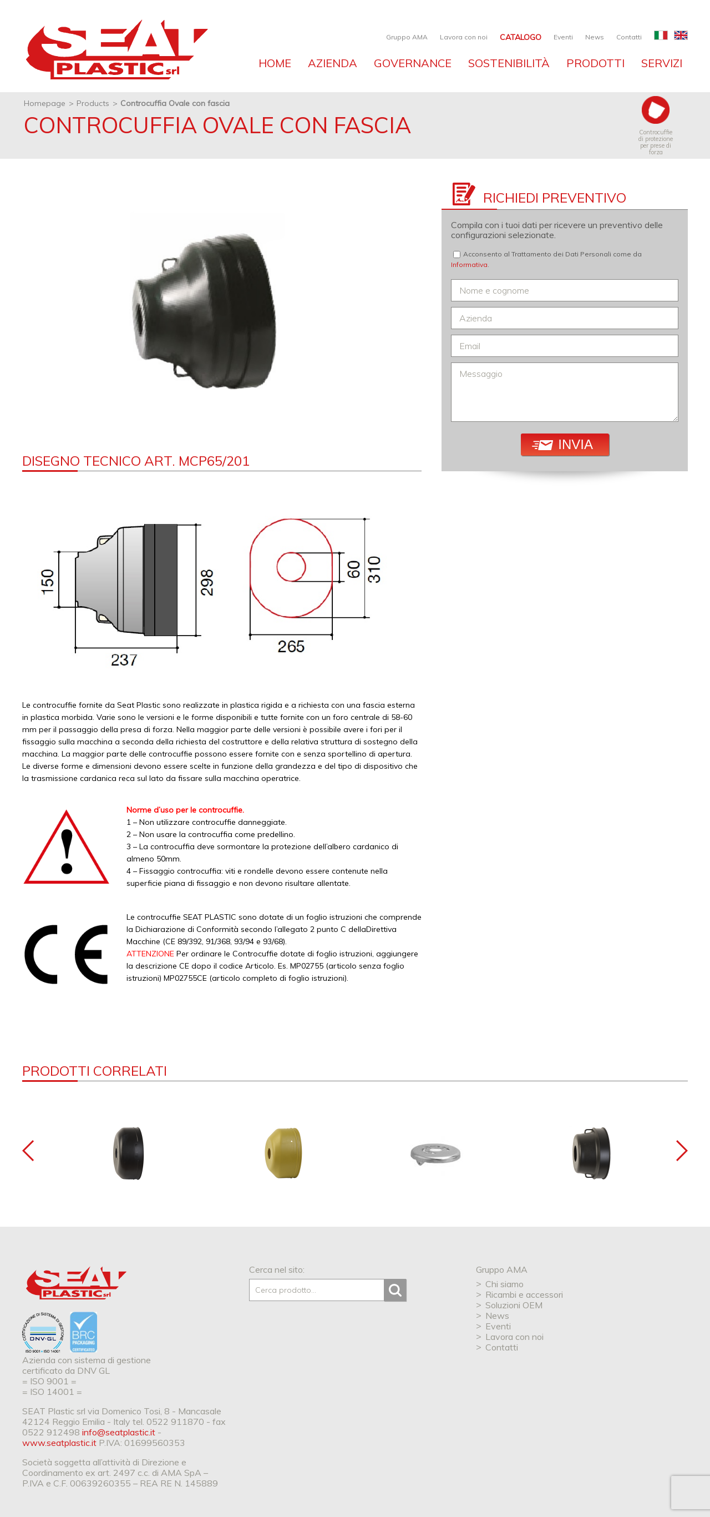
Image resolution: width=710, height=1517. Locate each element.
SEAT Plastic (76, 1283)
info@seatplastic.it (118, 1432)
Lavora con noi (464, 37)
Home (274, 63)
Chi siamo (504, 1283)
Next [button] (682, 1150)
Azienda (332, 63)
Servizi (661, 63)
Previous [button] (28, 1150)
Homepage (44, 103)
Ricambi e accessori (524, 1294)
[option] (222, 306)
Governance (413, 63)
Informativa (469, 264)
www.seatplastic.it (59, 1442)
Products (93, 103)
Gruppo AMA (407, 37)
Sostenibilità (509, 63)
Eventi (563, 37)
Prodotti (595, 63)
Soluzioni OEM (513, 1305)
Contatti (629, 37)
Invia (562, 444)
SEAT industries (115, 50)
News (594, 37)
